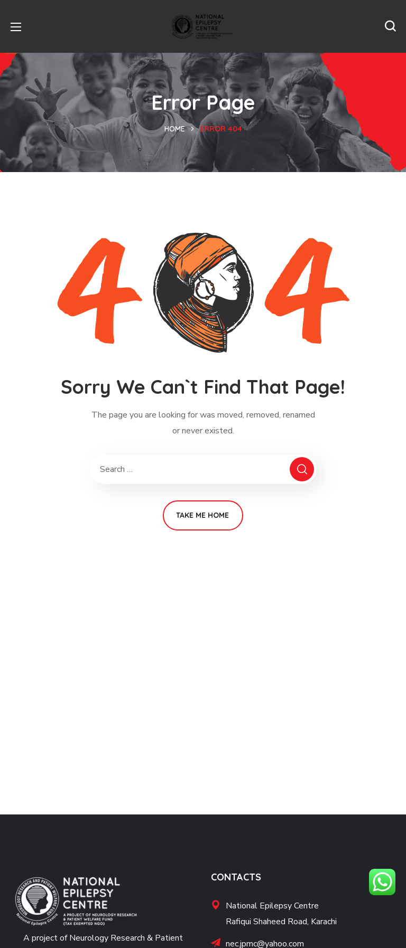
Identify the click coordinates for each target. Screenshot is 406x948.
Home (174, 129)
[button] (390, 26)
